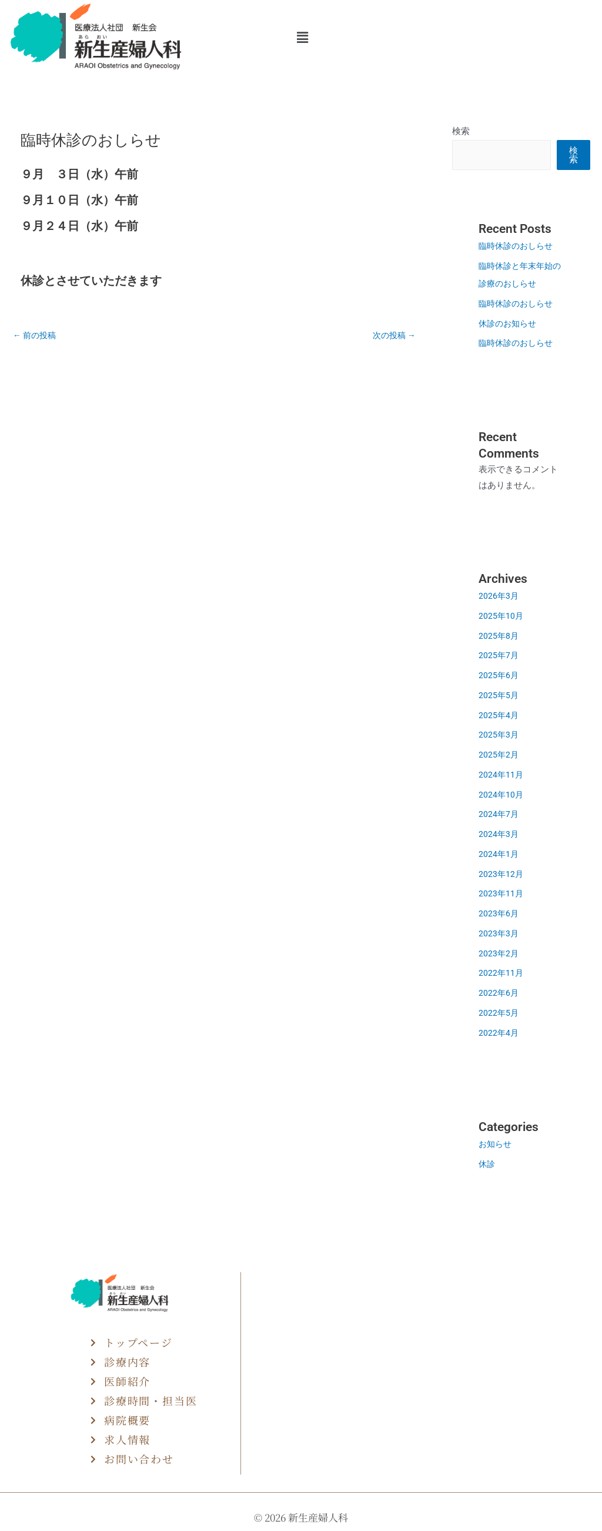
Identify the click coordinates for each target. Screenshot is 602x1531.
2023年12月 (501, 874)
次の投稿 (392, 336)
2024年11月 (501, 774)
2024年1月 (499, 854)
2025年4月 (499, 715)
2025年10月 (501, 616)
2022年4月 (499, 1033)
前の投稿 (36, 336)
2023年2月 (499, 953)
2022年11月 (501, 973)
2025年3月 (499, 734)
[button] (302, 37)
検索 (461, 131)
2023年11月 (501, 893)
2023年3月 (499, 933)
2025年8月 (499, 636)
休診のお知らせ (509, 323)
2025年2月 (499, 754)
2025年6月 (499, 675)
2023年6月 (499, 913)
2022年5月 (499, 1013)
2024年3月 (499, 834)
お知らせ (496, 1144)
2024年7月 (499, 814)
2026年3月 (499, 596)
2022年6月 (499, 993)
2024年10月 (501, 794)
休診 (487, 1164)
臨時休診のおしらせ (523, 246)
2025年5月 (499, 695)
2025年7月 (499, 655)
